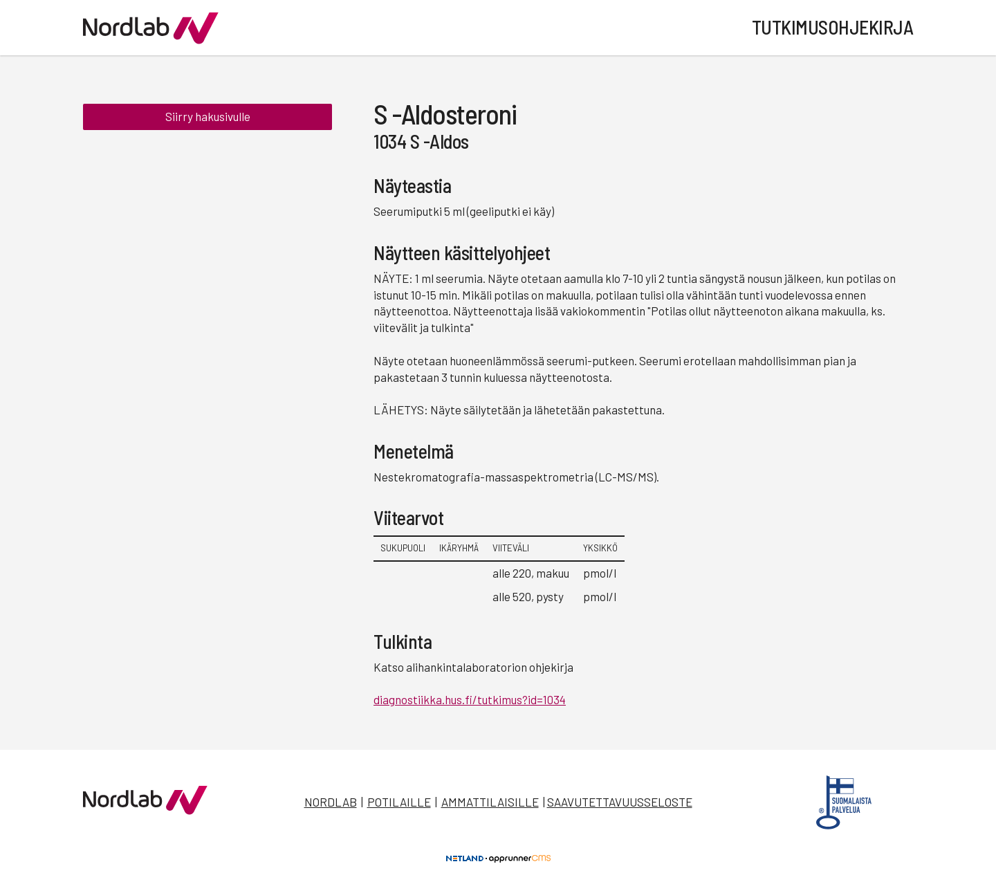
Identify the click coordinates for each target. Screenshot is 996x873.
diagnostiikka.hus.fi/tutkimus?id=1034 (470, 699)
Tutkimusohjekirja (833, 27)
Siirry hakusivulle (207, 116)
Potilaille (399, 802)
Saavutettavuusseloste (619, 802)
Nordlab (330, 802)
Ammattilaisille (490, 802)
